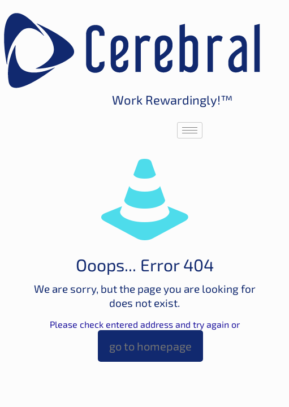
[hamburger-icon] (189, 130)
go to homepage (150, 346)
